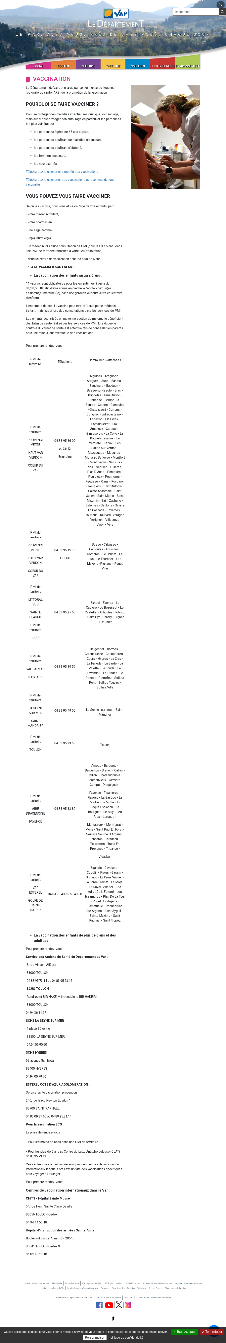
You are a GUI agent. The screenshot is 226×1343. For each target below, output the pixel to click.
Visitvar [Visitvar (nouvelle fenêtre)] (119, 1283)
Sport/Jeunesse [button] (163, 66)
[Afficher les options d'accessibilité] (113, 1319)
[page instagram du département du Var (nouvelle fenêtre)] (128, 1305)
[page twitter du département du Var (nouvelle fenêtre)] (119, 1304)
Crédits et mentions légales (37, 1283)
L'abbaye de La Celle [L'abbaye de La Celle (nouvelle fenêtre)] (91, 1283)
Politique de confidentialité (126, 1337)
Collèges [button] (138, 66)
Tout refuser (212, 1331)
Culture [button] (88, 66)
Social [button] (38, 66)
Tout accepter (184, 1331)
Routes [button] (63, 66)
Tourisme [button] (113, 66)
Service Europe (155, 1288)
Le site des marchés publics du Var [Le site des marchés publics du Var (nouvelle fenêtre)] (82, 1288)
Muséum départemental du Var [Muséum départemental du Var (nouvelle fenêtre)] (188, 1283)
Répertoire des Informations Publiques (129, 1288)
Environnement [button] (188, 66)
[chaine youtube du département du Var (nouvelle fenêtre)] (109, 1305)
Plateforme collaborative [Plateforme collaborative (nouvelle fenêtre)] (175, 1288)
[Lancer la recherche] (222, 12)
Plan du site (57, 1283)
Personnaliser (95, 1337)
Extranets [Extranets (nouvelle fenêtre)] (105, 1288)
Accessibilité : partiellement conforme (154, 1298)
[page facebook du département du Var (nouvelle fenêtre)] (99, 1305)
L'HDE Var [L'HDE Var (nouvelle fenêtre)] (108, 1283)
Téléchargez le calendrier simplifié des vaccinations (62, 172)
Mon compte (129, 1298)
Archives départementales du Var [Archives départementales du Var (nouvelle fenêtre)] (157, 1283)
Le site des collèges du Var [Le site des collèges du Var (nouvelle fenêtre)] (52, 1288)
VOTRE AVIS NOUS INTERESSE (107, 1298)
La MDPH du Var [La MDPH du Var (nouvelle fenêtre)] (132, 1283)
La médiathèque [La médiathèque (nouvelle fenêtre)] (72, 1283)
